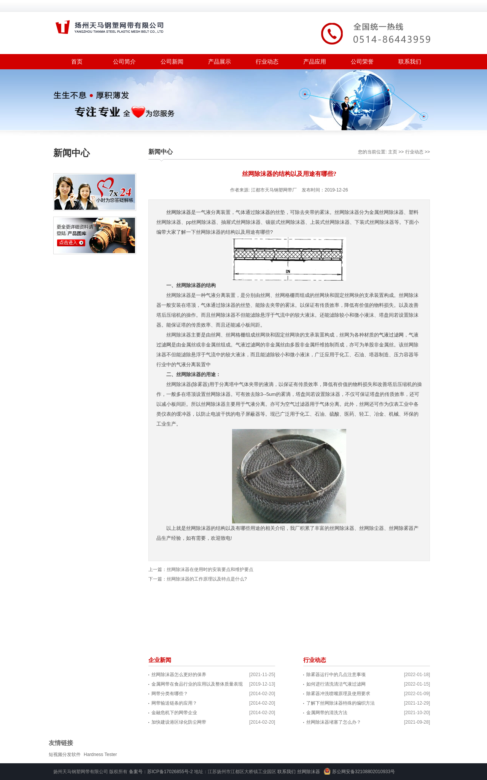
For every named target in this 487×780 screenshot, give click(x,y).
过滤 (250, 345)
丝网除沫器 (178, 212)
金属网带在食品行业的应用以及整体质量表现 (197, 684)
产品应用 (314, 61)
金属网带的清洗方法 (326, 712)
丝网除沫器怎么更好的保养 (178, 674)
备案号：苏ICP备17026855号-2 (161, 771)
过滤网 (163, 345)
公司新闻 (172, 61)
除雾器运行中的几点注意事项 (336, 674)
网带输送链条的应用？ (174, 703)
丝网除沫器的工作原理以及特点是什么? (207, 579)
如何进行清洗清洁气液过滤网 (336, 684)
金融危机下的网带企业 (174, 712)
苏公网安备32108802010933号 (363, 771)
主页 (392, 152)
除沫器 (262, 212)
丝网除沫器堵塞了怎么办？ (333, 722)
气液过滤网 (391, 335)
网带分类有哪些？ (169, 693)
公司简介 (124, 61)
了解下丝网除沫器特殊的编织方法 (340, 703)
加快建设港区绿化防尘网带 (178, 722)
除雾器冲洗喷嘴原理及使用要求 (338, 693)
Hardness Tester (100, 754)
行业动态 (267, 61)
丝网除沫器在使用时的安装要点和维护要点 (210, 569)
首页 (77, 61)
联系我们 (409, 61)
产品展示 (219, 61)
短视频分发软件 (65, 754)
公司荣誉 (362, 61)
